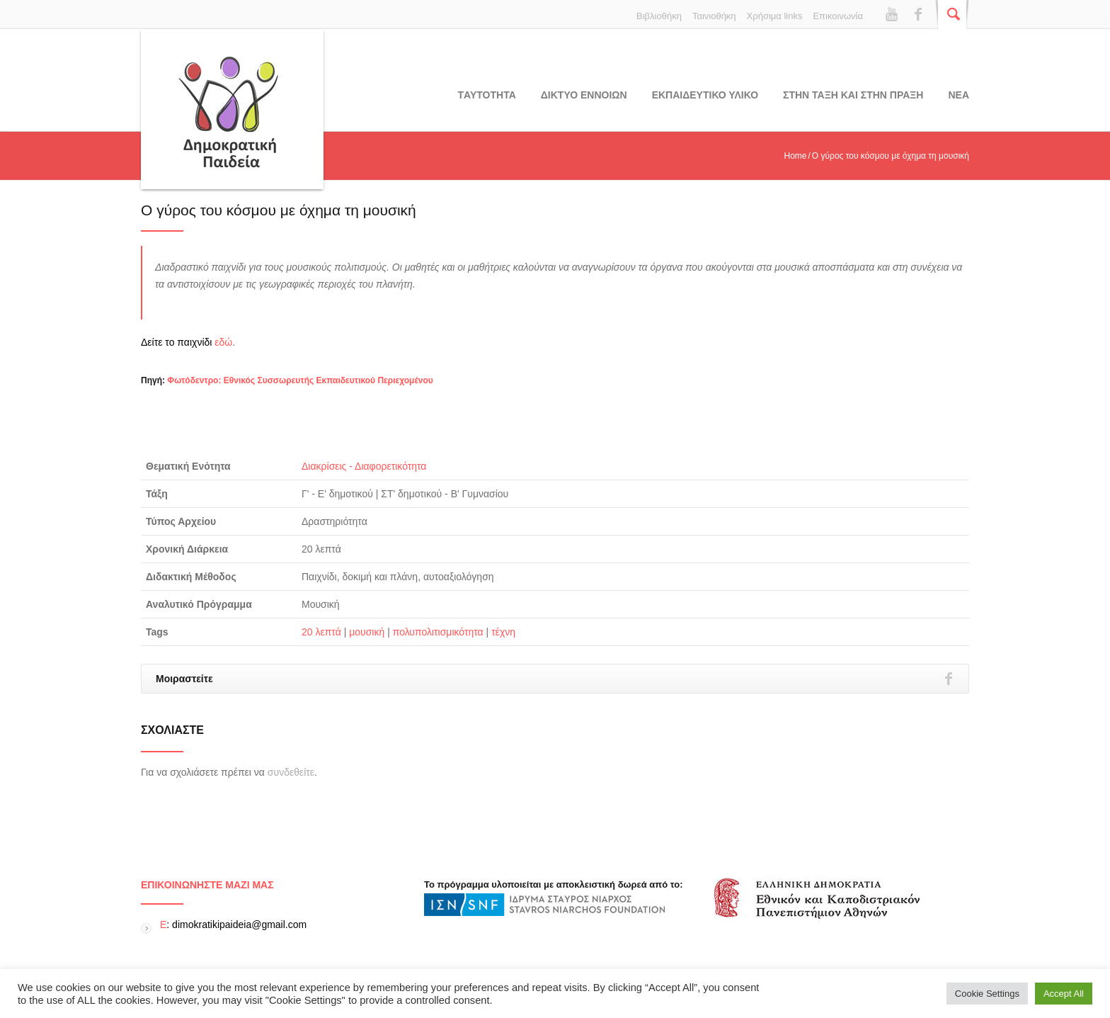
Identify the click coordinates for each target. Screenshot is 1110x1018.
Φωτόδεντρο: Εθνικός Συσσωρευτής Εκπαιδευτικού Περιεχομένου (300, 380)
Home (795, 156)
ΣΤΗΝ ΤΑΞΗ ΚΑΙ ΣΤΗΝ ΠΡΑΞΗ (853, 95)
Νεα (958, 95)
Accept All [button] (1063, 993)
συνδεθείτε (291, 772)
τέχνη (503, 632)
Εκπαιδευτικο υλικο (705, 95)
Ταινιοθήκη (714, 16)
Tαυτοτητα (487, 95)
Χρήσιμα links (775, 16)
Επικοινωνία (838, 16)
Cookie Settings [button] (987, 993)
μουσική (366, 632)
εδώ (223, 342)
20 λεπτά (321, 632)
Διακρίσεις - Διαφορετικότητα (364, 466)
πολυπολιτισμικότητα (438, 632)
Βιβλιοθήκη (659, 16)
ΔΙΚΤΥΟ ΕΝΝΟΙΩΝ (584, 95)
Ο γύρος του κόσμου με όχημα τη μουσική (278, 210)
